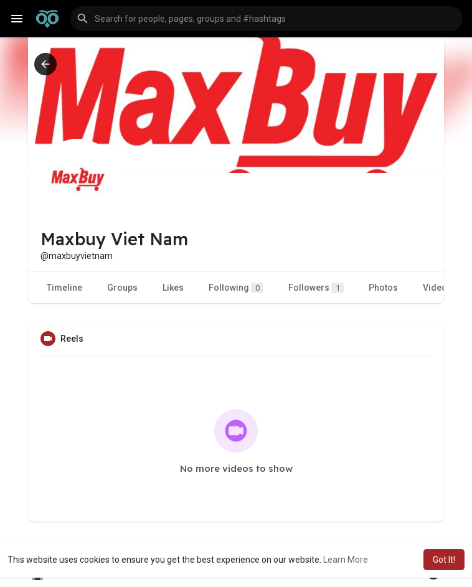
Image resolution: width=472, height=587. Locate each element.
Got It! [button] (444, 560)
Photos (383, 288)
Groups (122, 288)
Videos (437, 288)
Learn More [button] (345, 560)
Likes (173, 288)
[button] (266, 18)
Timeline (64, 288)
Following (236, 288)
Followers (316, 288)
